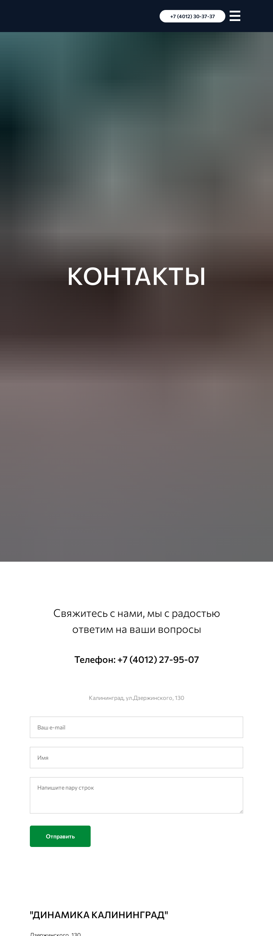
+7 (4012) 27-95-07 (158, 659)
